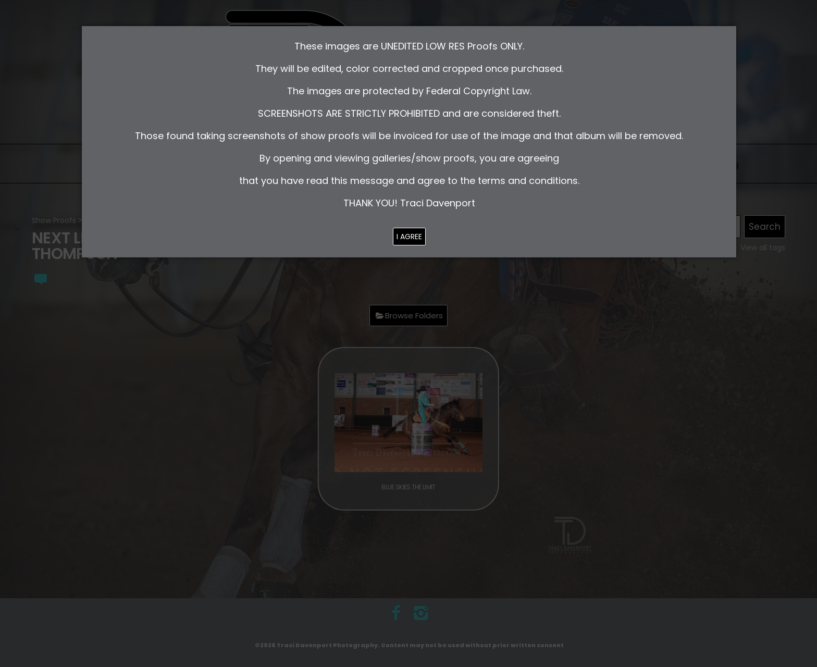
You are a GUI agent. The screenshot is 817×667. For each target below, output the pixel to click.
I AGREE (409, 236)
